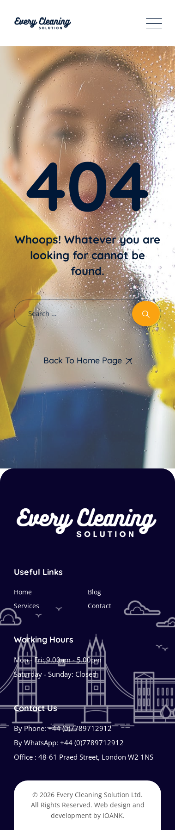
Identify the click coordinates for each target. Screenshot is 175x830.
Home (23, 591)
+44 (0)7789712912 (80, 728)
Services (26, 605)
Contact (99, 605)
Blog (94, 591)
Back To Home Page (82, 360)
